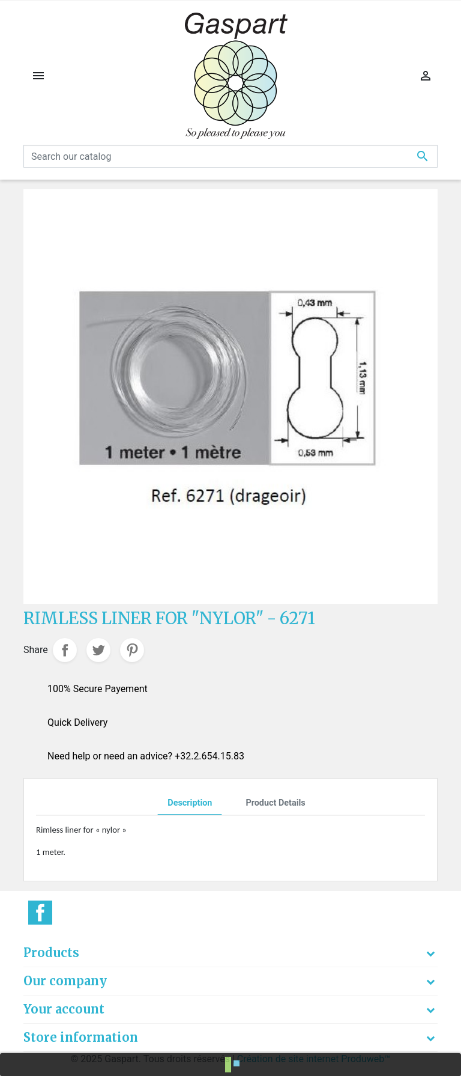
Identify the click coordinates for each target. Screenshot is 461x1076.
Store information (80, 1037)
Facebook (40, 913)
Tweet (98, 650)
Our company (65, 980)
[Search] (230, 156)
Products (51, 952)
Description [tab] (189, 803)
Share (65, 650)
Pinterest (132, 650)
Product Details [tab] (275, 803)
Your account (63, 1009)
